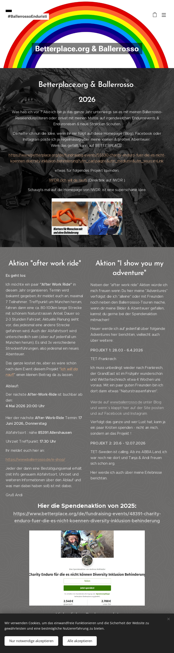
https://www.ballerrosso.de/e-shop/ (35, 459)
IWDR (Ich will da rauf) (68, 180)
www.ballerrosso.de (126, 402)
